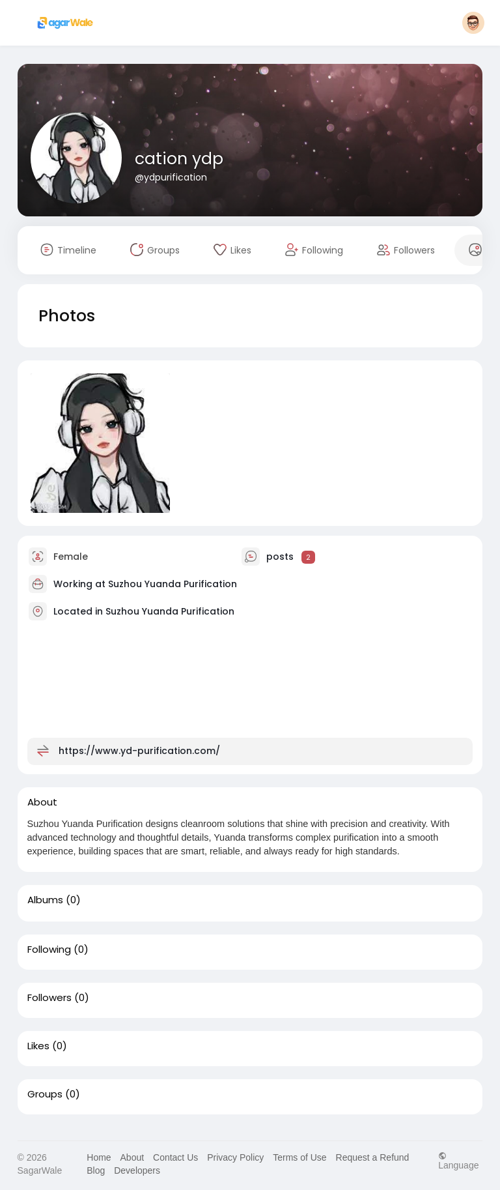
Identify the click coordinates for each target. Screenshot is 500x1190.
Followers (49, 998)
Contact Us (175, 1157)
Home (99, 1157)
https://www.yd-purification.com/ (139, 750)
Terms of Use (299, 1157)
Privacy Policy (235, 1157)
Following (49, 949)
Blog (96, 1170)
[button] (473, 23)
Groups (44, 1094)
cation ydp (179, 158)
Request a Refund (373, 1157)
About (132, 1157)
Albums (45, 900)
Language (458, 1160)
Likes (38, 1046)
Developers (137, 1170)
